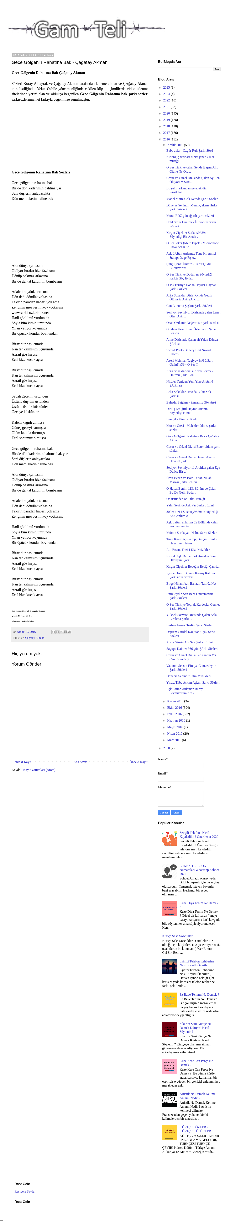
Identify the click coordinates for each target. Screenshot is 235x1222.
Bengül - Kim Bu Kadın (182, 419)
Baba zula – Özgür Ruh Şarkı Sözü (189, 150)
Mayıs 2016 (175, 727)
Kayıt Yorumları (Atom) (39, 770)
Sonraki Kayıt (22, 762)
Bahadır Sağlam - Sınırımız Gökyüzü (191, 402)
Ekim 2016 (175, 707)
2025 (167, 87)
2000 (167, 748)
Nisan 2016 (175, 733)
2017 (167, 132)
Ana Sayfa (80, 762)
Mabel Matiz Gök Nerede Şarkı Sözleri (192, 199)
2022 (167, 100)
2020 (167, 113)
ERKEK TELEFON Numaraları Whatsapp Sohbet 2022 (199, 870)
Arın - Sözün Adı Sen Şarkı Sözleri (189, 642)
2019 (167, 120)
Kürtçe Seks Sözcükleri (177, 936)
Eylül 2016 (175, 714)
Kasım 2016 (175, 701)
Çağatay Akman (34, 637)
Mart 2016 (174, 740)
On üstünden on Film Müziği (185, 499)
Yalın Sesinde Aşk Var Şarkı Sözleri (190, 505)
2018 (167, 126)
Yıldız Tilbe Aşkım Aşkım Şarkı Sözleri (193, 682)
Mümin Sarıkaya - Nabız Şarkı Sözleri (192, 532)
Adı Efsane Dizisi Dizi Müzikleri (188, 549)
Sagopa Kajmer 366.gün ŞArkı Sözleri (192, 648)
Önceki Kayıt (138, 762)
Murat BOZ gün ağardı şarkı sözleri (190, 215)
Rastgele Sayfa (25, 1191)
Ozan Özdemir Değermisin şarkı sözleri (192, 322)
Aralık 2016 (175, 145)
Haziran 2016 (176, 720)
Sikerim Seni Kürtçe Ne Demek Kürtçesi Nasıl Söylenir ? (195, 1027)
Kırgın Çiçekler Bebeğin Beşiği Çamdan (193, 566)
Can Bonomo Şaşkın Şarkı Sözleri (189, 305)
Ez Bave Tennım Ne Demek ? (199, 994)
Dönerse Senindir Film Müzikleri (188, 676)
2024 (167, 94)
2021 (167, 107)
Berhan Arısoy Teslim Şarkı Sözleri (190, 625)
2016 (167, 139)
